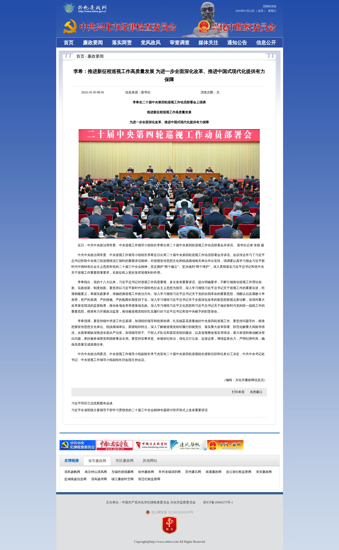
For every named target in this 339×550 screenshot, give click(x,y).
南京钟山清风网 (96, 472)
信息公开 (266, 42)
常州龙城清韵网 (170, 472)
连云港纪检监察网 (238, 472)
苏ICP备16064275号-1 (218, 502)
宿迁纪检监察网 (149, 479)
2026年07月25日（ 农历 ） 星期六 (256, 10)
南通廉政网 (213, 472)
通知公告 (237, 42)
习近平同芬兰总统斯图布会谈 (92, 403)
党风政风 (151, 42)
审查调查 (180, 42)
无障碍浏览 (269, 6)
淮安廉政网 (264, 472)
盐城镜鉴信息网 (75, 479)
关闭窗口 (256, 392)
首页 (69, 42)
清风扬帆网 (72, 472)
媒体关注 (208, 42)
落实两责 (122, 42)
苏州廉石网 (193, 472)
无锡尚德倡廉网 (122, 472)
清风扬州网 (99, 479)
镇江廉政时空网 (122, 479)
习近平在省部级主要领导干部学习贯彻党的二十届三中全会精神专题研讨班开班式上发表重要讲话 (139, 410)
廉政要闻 (93, 42)
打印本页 (238, 392)
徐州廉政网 (146, 472)
